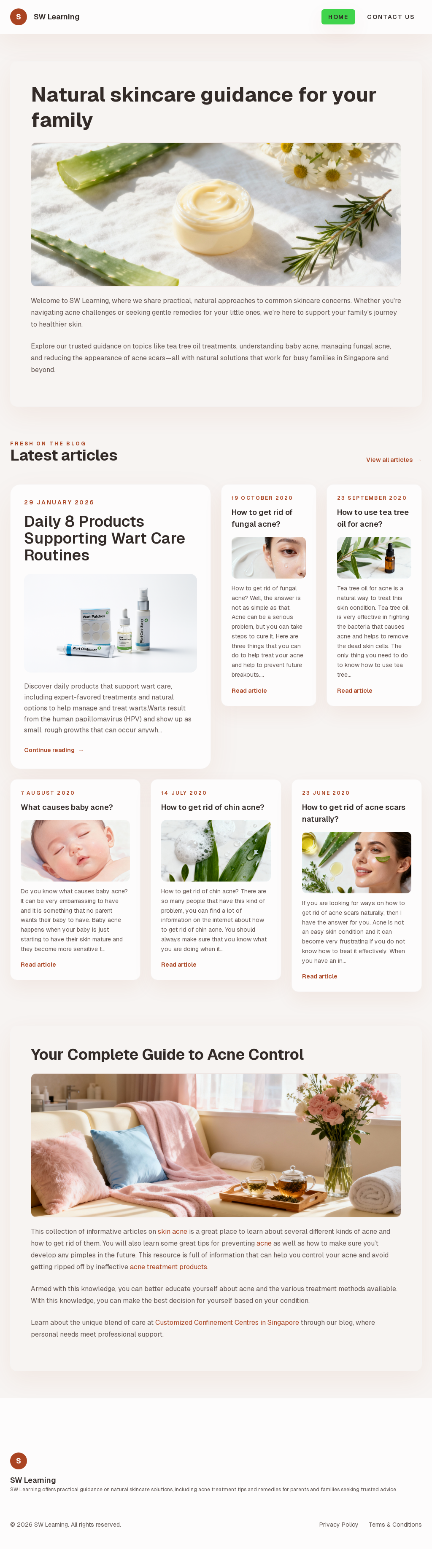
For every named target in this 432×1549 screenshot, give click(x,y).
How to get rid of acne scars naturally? (353, 813)
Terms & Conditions (395, 1524)
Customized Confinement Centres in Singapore (227, 1322)
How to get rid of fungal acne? (262, 518)
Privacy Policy (339, 1524)
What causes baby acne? (67, 807)
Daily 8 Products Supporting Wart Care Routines (104, 538)
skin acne (172, 1231)
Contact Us (391, 17)
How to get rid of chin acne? (213, 807)
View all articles (394, 460)
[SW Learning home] (45, 16)
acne (264, 1243)
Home (338, 17)
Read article (249, 690)
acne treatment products (168, 1266)
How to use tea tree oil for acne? (373, 518)
